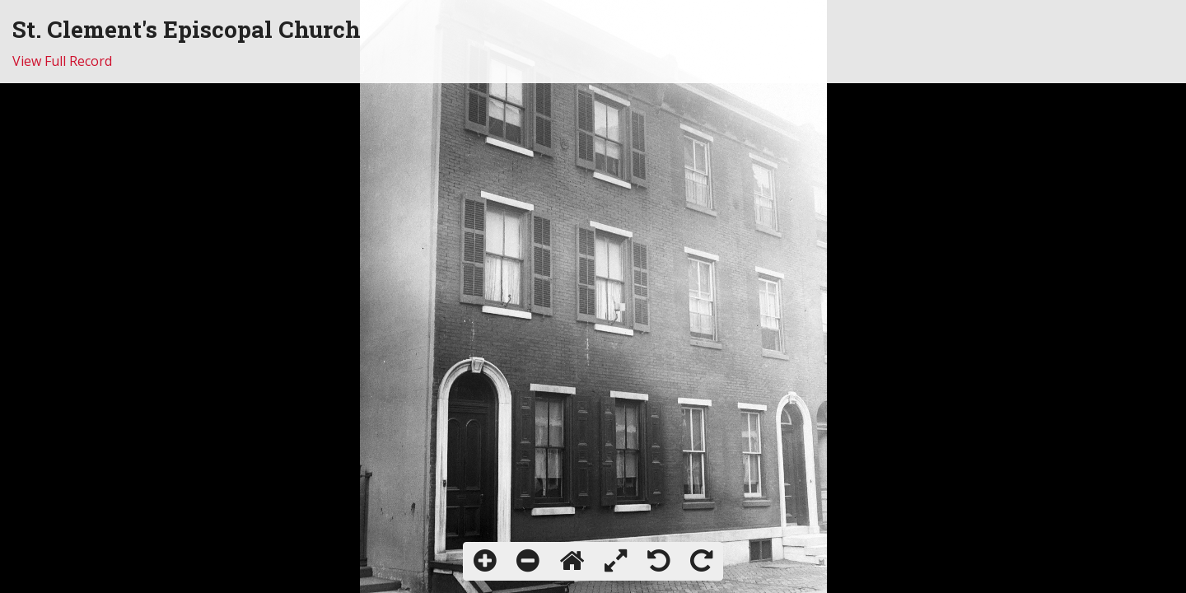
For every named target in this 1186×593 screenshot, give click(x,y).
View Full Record (62, 61)
